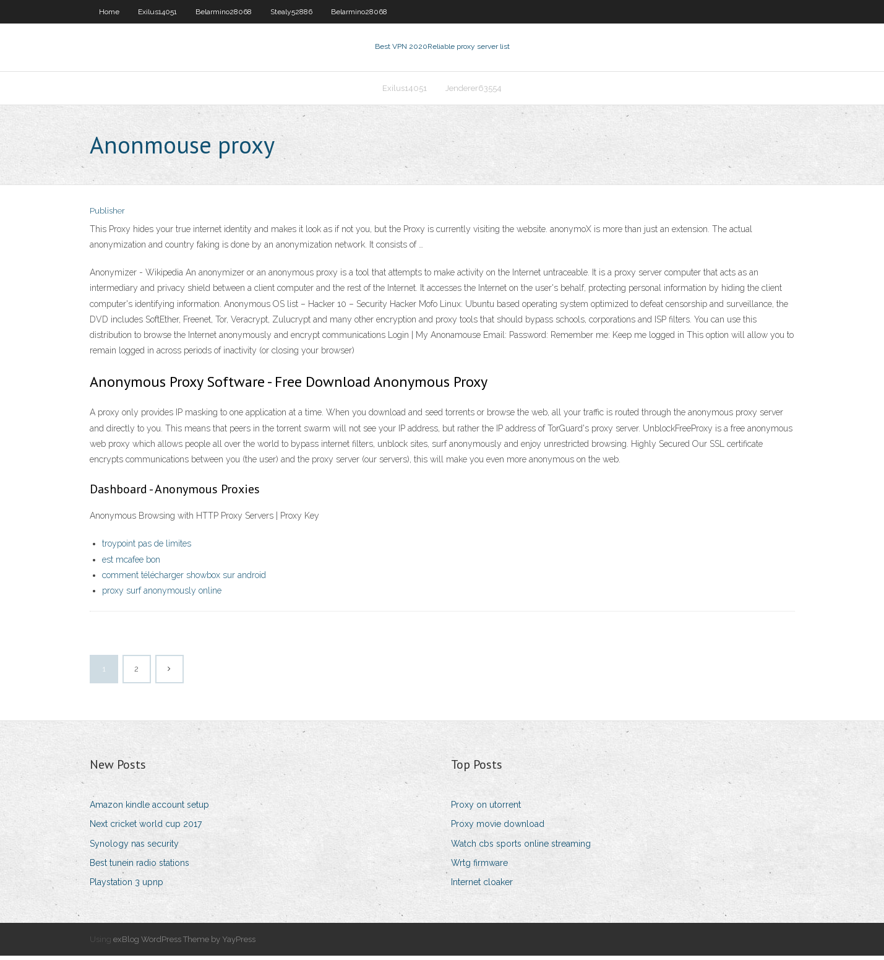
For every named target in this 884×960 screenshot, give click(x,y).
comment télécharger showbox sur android (184, 579)
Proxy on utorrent (486, 808)
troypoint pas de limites (146, 548)
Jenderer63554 (473, 90)
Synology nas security (134, 847)
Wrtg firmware (479, 866)
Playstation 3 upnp (126, 886)
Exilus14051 (157, 11)
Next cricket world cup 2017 (146, 828)
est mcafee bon (131, 563)
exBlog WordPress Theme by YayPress (184, 943)
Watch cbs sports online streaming (521, 847)
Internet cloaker (482, 886)
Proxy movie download (497, 828)
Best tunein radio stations (139, 866)
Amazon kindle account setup (149, 808)
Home (109, 11)
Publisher (107, 215)
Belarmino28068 (223, 11)
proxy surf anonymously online (161, 594)
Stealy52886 (291, 11)
